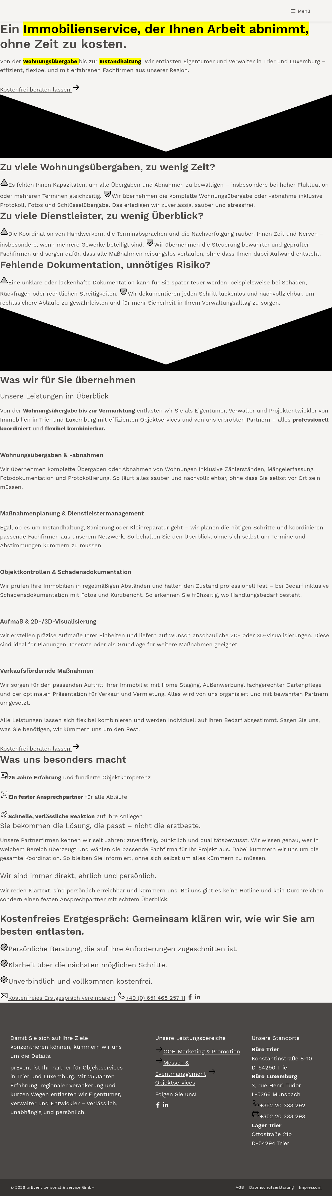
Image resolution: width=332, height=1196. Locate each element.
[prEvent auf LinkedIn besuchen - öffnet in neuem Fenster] (197, 998)
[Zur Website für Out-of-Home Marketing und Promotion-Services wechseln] (197, 1051)
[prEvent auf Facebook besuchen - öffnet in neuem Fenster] (190, 998)
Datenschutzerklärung (271, 1187)
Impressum (310, 1187)
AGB (240, 1187)
